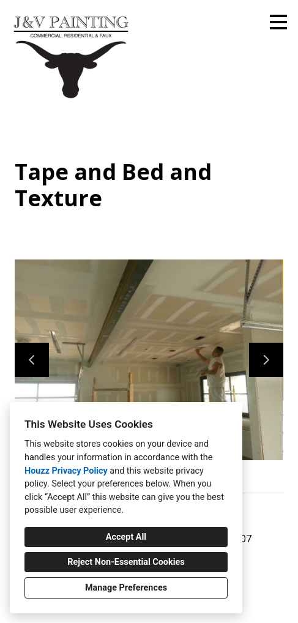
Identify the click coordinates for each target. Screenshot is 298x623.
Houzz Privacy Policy (66, 471)
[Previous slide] (32, 360)
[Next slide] (266, 360)
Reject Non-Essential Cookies (125, 562)
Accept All (126, 537)
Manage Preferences (126, 588)
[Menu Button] (278, 22)
